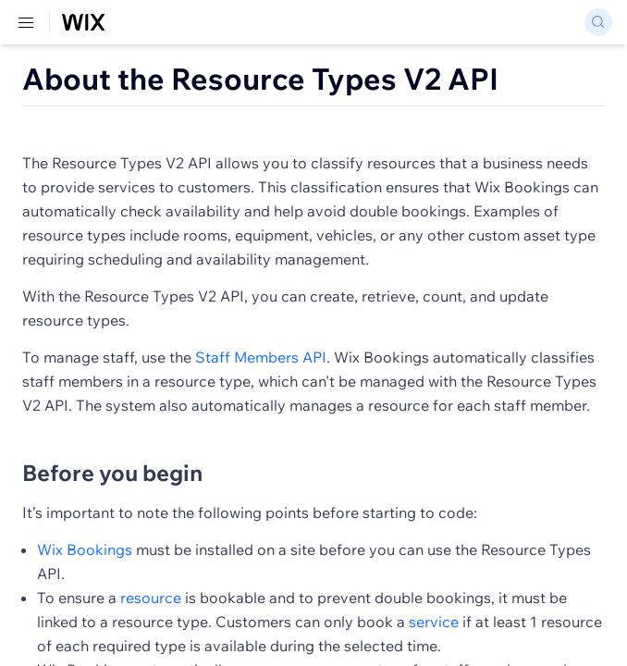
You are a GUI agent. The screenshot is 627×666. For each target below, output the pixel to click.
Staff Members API (260, 357)
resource (150, 597)
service (434, 621)
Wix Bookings (84, 549)
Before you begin (112, 473)
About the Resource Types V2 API (260, 78)
